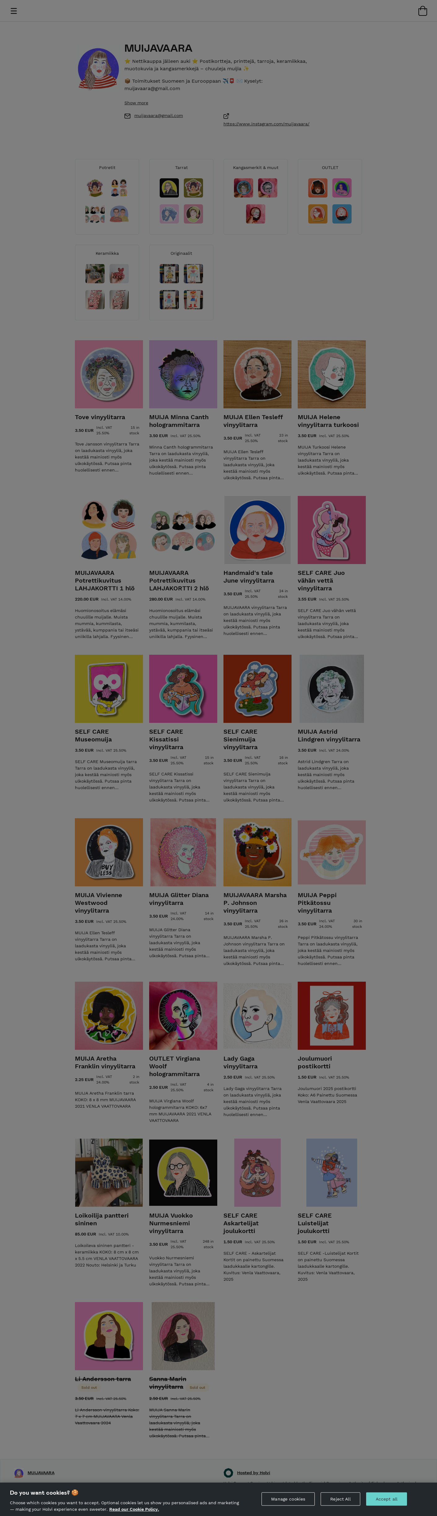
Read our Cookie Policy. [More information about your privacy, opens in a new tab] (134, 1512)
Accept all (386, 1502)
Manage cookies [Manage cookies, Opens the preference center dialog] (288, 1502)
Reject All (340, 1502)
